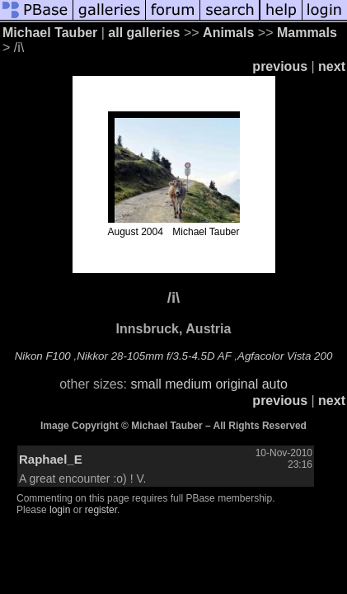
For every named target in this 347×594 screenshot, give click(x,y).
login (59, 510)
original (237, 384)
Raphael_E (50, 459)
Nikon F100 (43, 356)
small (145, 384)
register (101, 510)
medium (188, 384)
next (331, 66)
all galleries (144, 33)
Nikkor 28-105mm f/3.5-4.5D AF (154, 356)
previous (279, 66)
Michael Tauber (49, 33)
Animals (228, 33)
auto (275, 384)
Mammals (307, 33)
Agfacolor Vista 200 (284, 356)
